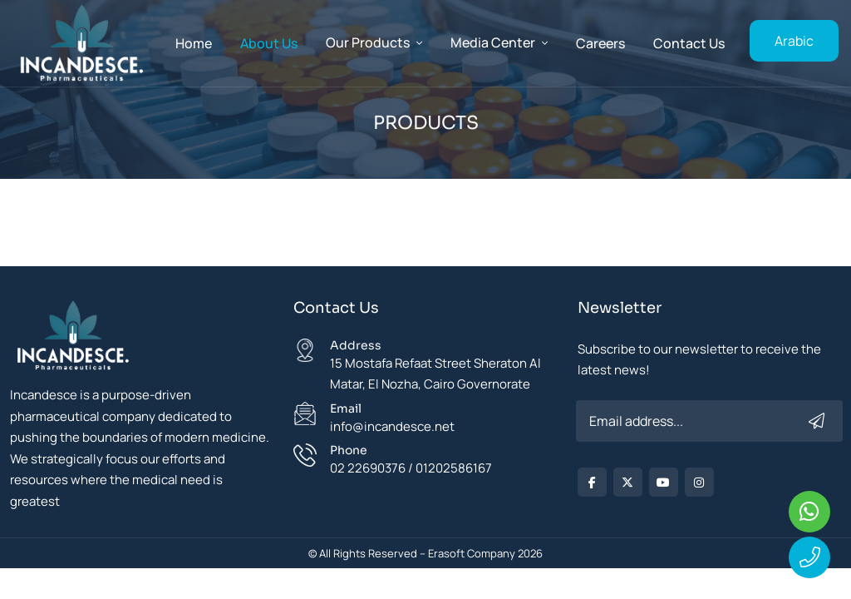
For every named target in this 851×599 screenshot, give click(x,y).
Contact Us (689, 43)
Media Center (492, 42)
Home (193, 43)
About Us (269, 43)
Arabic (794, 41)
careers (600, 43)
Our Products (368, 42)
